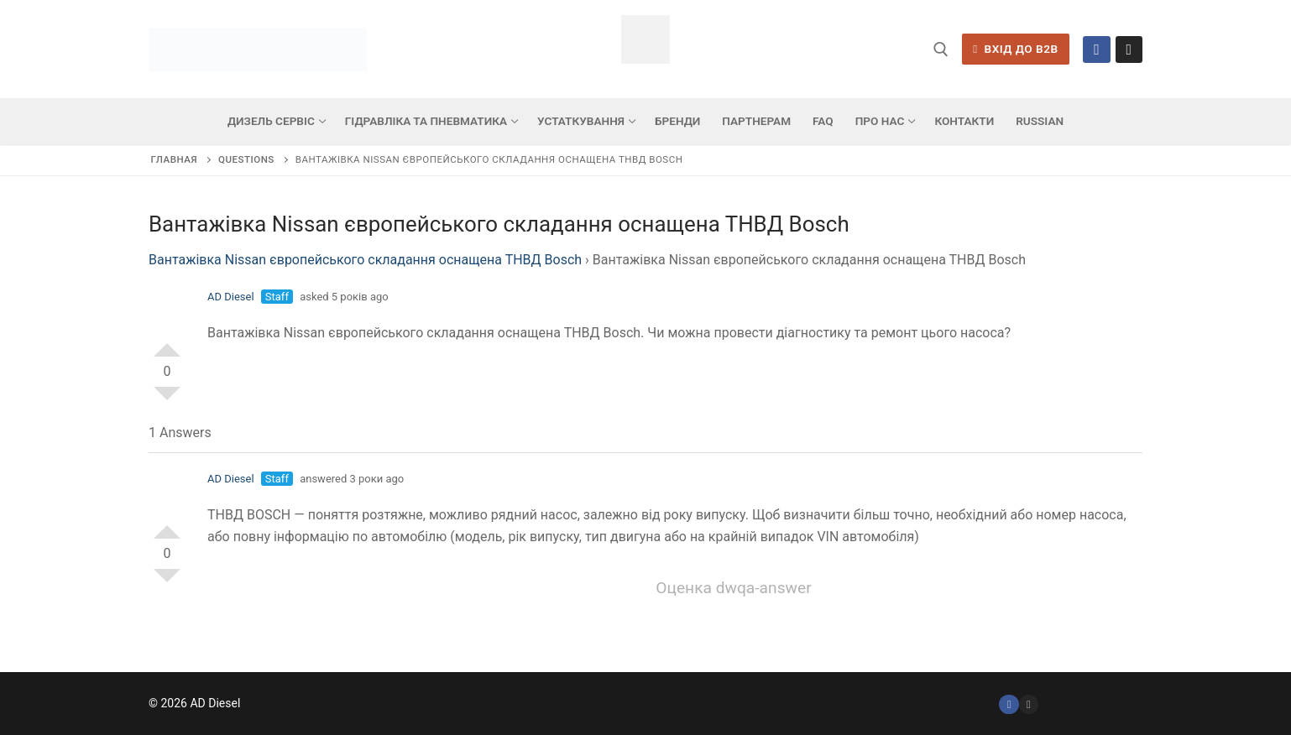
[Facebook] (1096, 49)
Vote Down (167, 400)
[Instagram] (1129, 49)
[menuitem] (1039, 122)
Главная (174, 159)
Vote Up (167, 343)
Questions (246, 159)
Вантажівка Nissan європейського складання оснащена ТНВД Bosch (365, 260)
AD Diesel (230, 296)
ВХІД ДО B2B (1015, 48)
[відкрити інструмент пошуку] (941, 49)
